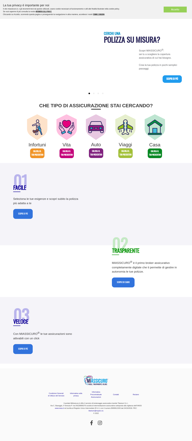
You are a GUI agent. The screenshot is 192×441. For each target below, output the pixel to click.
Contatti (116, 394)
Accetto (175, 9)
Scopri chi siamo (123, 282)
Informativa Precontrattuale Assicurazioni (96, 394)
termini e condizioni (98, 14)
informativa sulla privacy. (44, 11)
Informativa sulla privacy (76, 394)
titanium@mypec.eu (95, 411)
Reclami (136, 394)
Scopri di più (172, 79)
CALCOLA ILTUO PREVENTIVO (37, 153)
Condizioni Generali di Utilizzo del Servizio (56, 394)
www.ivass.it (59, 408)
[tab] (89, 93)
